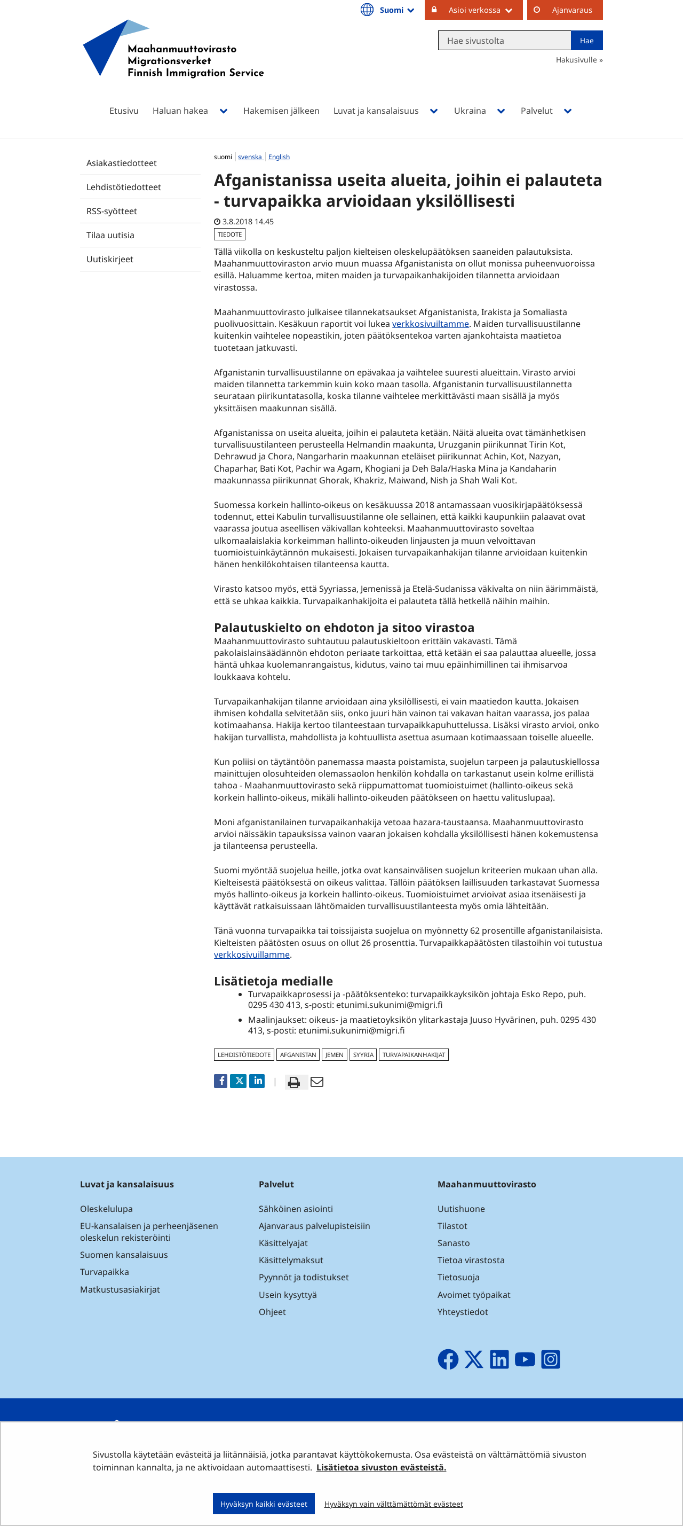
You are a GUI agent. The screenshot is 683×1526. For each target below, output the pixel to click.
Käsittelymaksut (291, 1260)
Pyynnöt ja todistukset (304, 1277)
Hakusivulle (576, 59)
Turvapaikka (104, 1272)
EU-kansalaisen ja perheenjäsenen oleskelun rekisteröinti (149, 1231)
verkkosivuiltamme (430, 324)
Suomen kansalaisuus (124, 1255)
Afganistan (298, 1055)
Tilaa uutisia (110, 235)
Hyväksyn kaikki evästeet (263, 1504)
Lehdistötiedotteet (123, 187)
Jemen (334, 1055)
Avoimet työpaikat (474, 1295)
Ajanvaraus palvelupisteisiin (314, 1226)
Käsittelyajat (283, 1243)
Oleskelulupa (106, 1209)
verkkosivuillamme (253, 954)
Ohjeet (272, 1312)
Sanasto (454, 1243)
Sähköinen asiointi (296, 1209)
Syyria (363, 1055)
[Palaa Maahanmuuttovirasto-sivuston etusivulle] (173, 62)
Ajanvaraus (572, 10)
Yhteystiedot (463, 1312)
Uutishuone (461, 1209)
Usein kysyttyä (289, 1295)
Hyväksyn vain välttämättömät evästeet (393, 1504)
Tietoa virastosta (471, 1260)
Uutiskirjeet (109, 259)
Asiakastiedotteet (121, 163)
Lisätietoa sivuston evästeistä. (381, 1467)
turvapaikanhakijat (414, 1055)
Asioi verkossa (486, 9)
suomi (224, 156)
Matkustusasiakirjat (120, 1289)
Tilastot (452, 1226)
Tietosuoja (459, 1277)
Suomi (398, 9)
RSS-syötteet (111, 211)
